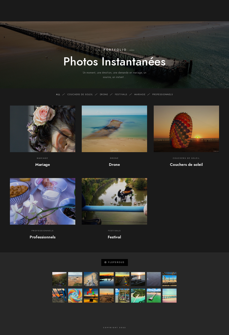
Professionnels (42, 237)
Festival (114, 237)
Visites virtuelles (167, 13)
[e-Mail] (93, 6)
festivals (123, 94)
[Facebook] (75, 6)
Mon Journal (193, 13)
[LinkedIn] (81, 6)
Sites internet (113, 13)
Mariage (42, 164)
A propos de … (88, 13)
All (60, 94)
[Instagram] (87, 6)
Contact (212, 13)
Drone (114, 164)
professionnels (162, 94)
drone (106, 94)
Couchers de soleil (81, 94)
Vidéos (146, 13)
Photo (132, 13)
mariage (141, 94)
